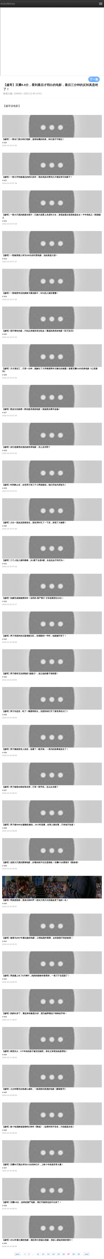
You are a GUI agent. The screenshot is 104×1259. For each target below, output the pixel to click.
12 (43, 1254)
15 (58, 1254)
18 (73, 1254)
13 (48, 1254)
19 (78, 1254)
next (86, 1254)
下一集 (94, 79)
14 (53, 1254)
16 (63, 1254)
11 (38, 1254)
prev (17, 1254)
